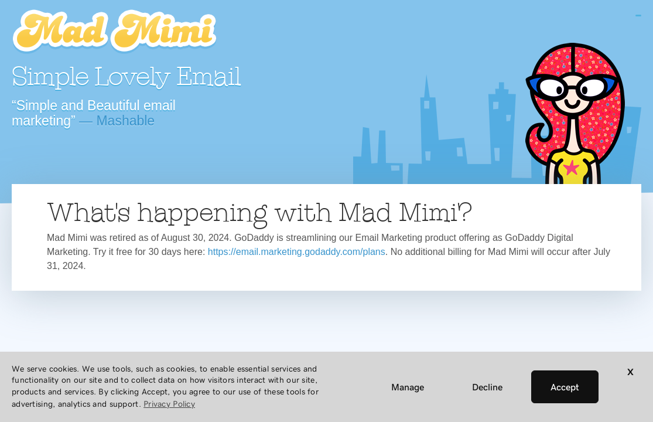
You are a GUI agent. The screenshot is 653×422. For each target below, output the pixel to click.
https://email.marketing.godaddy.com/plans (296, 252)
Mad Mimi (114, 32)
